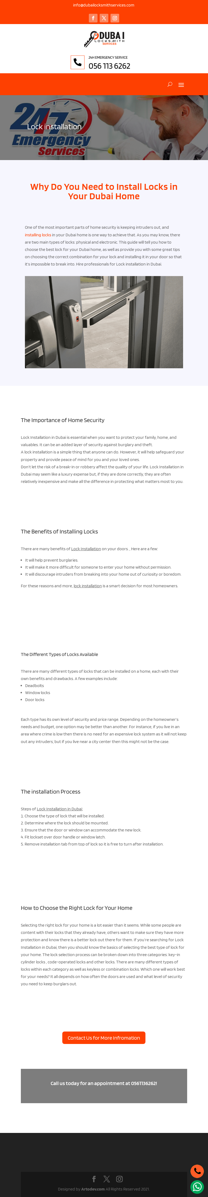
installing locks (38, 234)
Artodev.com (93, 1189)
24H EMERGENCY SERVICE (122, 57)
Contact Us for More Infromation (104, 1037)
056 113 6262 (123, 66)
